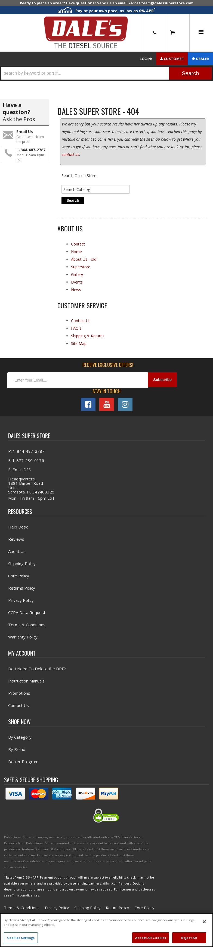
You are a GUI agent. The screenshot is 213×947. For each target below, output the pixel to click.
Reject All (189, 938)
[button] (106, 73)
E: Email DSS (19, 472)
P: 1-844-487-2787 (26, 454)
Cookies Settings (21, 938)
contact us (70, 156)
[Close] (204, 922)
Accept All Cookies (150, 938)
